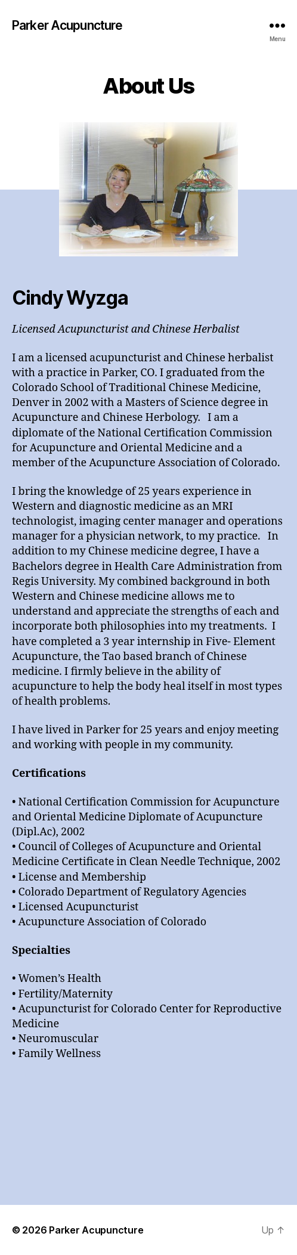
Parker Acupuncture (67, 25)
